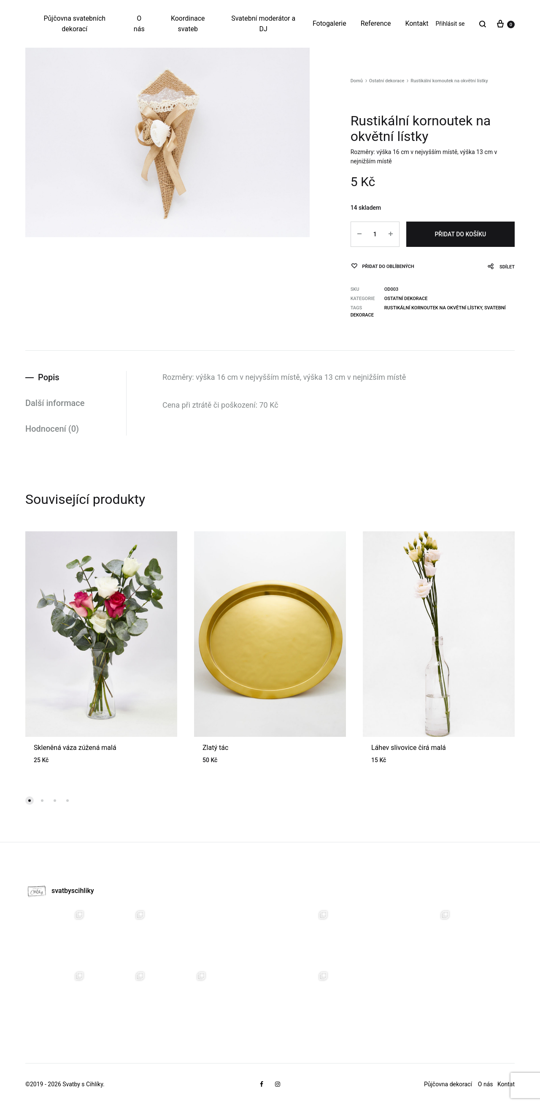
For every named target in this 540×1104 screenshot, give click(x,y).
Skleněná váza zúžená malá (75, 748)
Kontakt (416, 23)
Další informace (55, 403)
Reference (376, 23)
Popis (48, 377)
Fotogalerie (329, 23)
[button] (29, 800)
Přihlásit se (449, 23)
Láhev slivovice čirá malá (408, 748)
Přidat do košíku (460, 234)
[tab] (75, 377)
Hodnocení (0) (52, 429)
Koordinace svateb (188, 23)
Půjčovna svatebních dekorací (74, 23)
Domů (357, 81)
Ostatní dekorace (387, 81)
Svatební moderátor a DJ (263, 23)
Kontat (506, 1084)
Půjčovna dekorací (448, 1084)
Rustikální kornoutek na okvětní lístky (433, 308)
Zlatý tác (215, 748)
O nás (139, 23)
